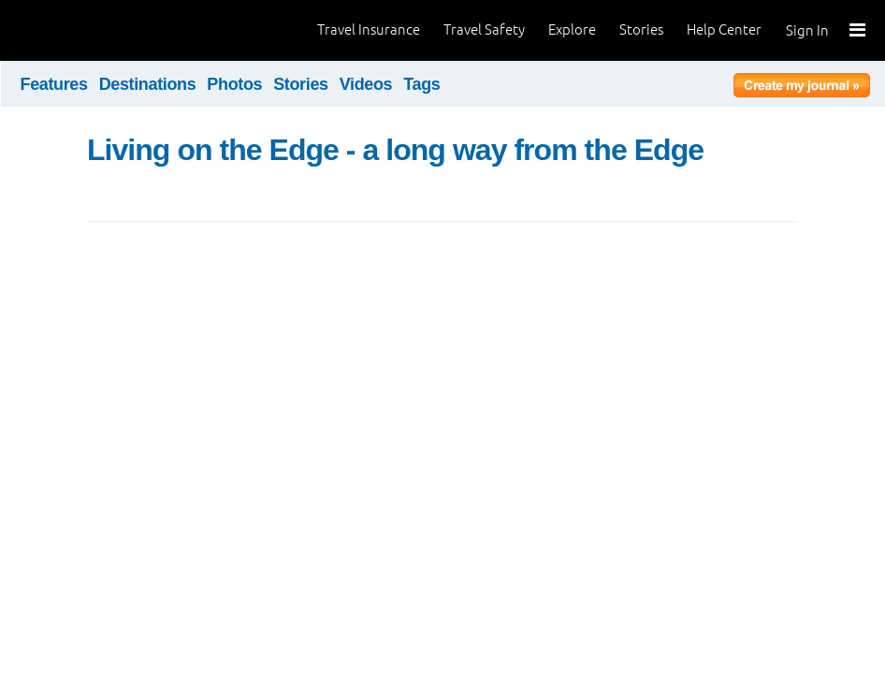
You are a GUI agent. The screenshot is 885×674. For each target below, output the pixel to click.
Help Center (724, 29)
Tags (421, 84)
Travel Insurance (368, 29)
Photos (234, 84)
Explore (572, 29)
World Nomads (98, 30)
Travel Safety (484, 29)
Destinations (147, 84)
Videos (366, 84)
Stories (641, 29)
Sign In (807, 30)
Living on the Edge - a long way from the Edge (395, 150)
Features (54, 84)
